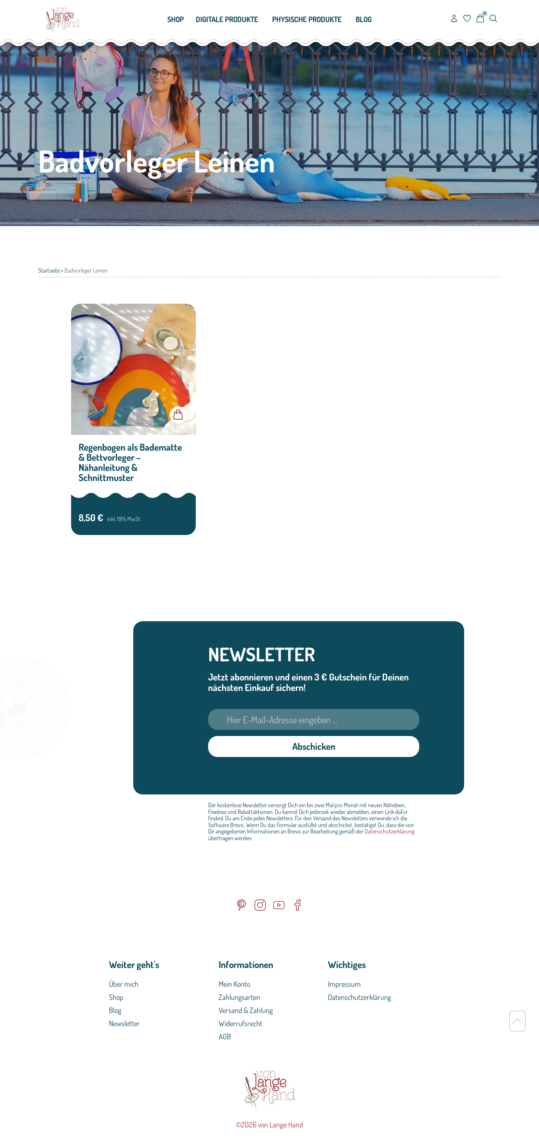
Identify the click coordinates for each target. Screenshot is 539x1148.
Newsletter (124, 1023)
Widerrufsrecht (240, 1023)
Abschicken (313, 746)
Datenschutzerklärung (389, 831)
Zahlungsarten (239, 997)
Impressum (344, 984)
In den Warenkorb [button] (178, 415)
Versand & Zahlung (246, 1010)
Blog (115, 1010)
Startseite (49, 270)
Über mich (123, 984)
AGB (225, 1036)
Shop (116, 997)
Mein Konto (234, 984)
